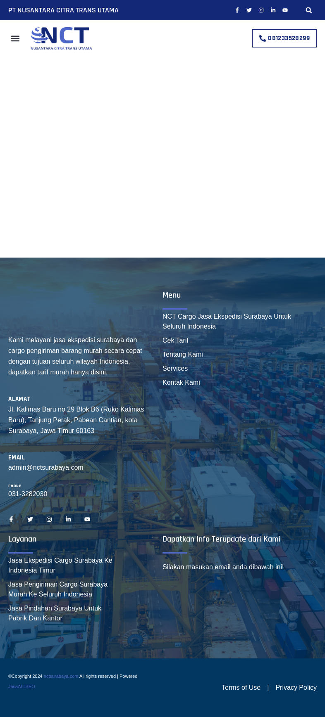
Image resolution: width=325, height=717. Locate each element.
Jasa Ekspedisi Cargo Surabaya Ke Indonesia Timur (60, 565)
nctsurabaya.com (61, 676)
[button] (308, 10)
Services (175, 368)
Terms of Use (241, 687)
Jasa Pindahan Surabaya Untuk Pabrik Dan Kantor (54, 613)
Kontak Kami (181, 382)
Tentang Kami (182, 354)
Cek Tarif (175, 340)
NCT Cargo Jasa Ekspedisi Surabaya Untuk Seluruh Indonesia (226, 321)
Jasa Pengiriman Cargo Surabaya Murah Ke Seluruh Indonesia (58, 589)
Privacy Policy (296, 687)
